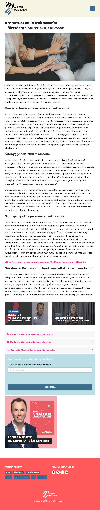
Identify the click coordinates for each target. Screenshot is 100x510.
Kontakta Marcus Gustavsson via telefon (30, 334)
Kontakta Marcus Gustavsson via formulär (31, 350)
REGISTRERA (50, 387)
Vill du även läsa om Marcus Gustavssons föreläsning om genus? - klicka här (46, 262)
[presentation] (44, 378)
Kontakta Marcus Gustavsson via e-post (29, 342)
